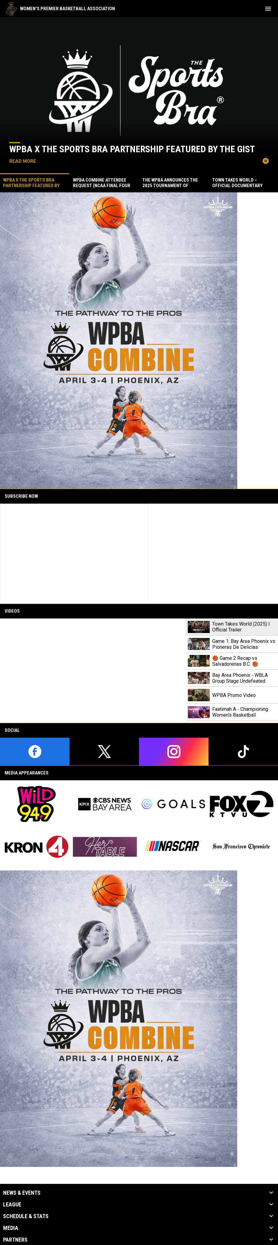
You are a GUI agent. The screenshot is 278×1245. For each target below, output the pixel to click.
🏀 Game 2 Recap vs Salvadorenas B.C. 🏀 (235, 661)
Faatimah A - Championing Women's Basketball (240, 712)
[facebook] (35, 751)
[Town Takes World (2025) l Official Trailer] (92, 670)
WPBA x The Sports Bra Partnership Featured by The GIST (132, 149)
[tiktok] (243, 751)
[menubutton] (268, 8)
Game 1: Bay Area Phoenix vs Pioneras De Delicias (243, 644)
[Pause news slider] (265, 161)
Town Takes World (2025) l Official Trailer (241, 627)
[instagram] (173, 751)
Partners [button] (15, 1240)
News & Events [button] (21, 1193)
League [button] (12, 1204)
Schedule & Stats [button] (25, 1216)
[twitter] (104, 751)
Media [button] (10, 1228)
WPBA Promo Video (234, 695)
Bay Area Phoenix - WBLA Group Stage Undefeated (240, 678)
